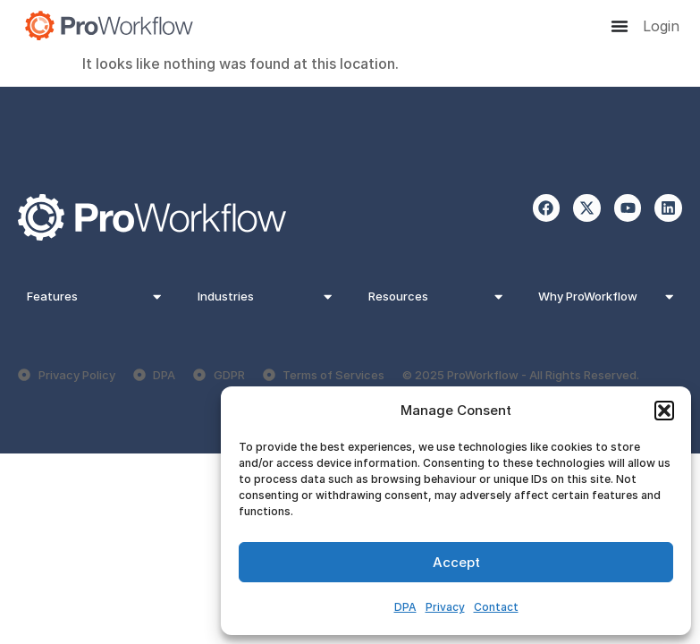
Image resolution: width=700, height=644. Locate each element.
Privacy (445, 607)
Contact (496, 607)
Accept (456, 562)
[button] (664, 410)
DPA (405, 607)
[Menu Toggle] (619, 26)
